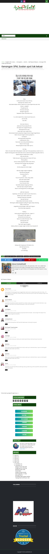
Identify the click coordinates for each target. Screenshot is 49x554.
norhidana (7, 309)
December (17, 464)
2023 (15, 459)
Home (3, 62)
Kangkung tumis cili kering (21, 468)
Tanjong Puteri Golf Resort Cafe (22, 478)
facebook (40, 283)
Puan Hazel (8, 289)
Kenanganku (19, 62)
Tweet (7, 260)
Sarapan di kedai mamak (20, 472)
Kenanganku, (28, 69)
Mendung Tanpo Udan (20, 469)
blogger (9, 283)
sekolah (25, 62)
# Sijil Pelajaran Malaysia (35, 256)
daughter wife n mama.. (10, 62)
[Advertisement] (24, 22)
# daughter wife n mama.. (10, 256)
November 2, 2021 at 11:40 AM (11, 301)
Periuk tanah (18, 471)
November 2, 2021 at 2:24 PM (11, 328)
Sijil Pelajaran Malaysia (33, 62)
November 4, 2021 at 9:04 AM (11, 364)
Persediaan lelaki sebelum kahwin (22, 476)
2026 (15, 455)
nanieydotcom (8, 319)
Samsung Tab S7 (19, 475)
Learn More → (23, 448)
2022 (15, 461)
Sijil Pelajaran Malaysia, (39, 69)
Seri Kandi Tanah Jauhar (11, 327)
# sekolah (26, 256)
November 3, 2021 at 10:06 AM (11, 337)
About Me (17, 440)
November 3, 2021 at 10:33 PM (11, 345)
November (17, 465)
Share (19, 260)
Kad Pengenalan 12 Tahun (21, 473)
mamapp (7, 336)
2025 (15, 457)
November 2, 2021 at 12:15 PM (11, 310)
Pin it (31, 260)
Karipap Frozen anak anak (21, 466)
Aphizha (7, 344)
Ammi (6, 363)
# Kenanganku (20, 256)
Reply (6, 296)
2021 (15, 462)
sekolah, (32, 69)
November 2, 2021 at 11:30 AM (11, 290)
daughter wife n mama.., (20, 69)
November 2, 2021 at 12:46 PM (11, 320)
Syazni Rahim (8, 299)
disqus (24, 283)
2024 (15, 458)
